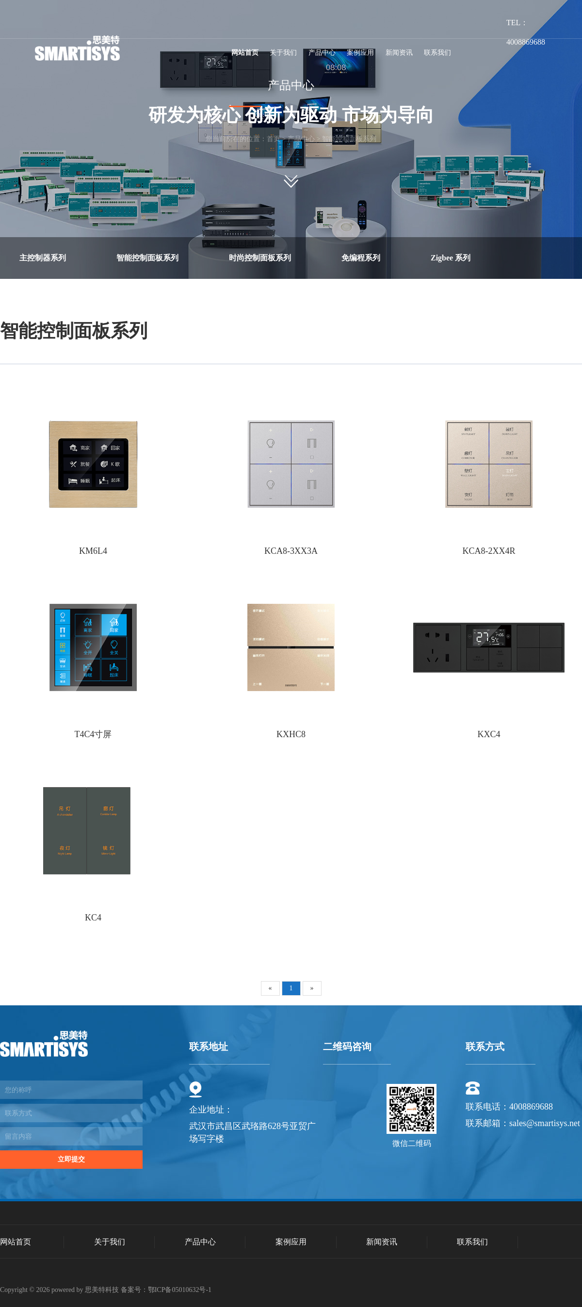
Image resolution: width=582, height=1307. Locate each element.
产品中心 (322, 52)
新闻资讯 (399, 52)
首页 (273, 139)
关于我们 (283, 52)
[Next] (312, 988)
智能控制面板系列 (349, 139)
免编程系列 (360, 258)
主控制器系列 (42, 258)
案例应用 (360, 52)
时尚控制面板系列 (260, 258)
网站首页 (245, 52)
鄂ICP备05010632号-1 (179, 1289)
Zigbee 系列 (450, 258)
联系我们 (437, 52)
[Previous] (270, 988)
